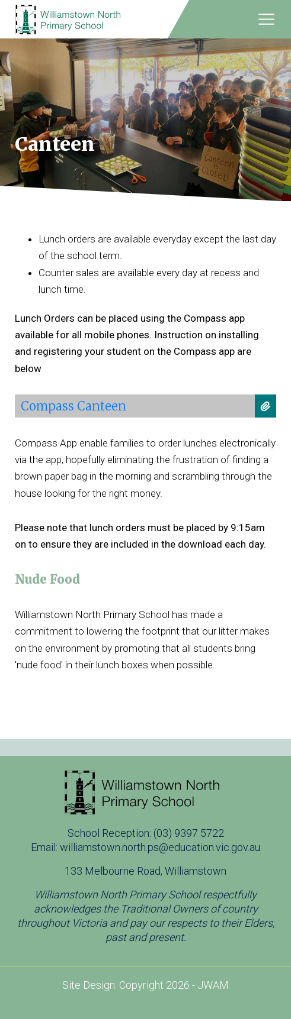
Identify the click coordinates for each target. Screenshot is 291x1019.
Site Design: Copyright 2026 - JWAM (145, 985)
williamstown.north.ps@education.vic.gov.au (160, 847)
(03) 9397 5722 (189, 833)
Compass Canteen (73, 406)
